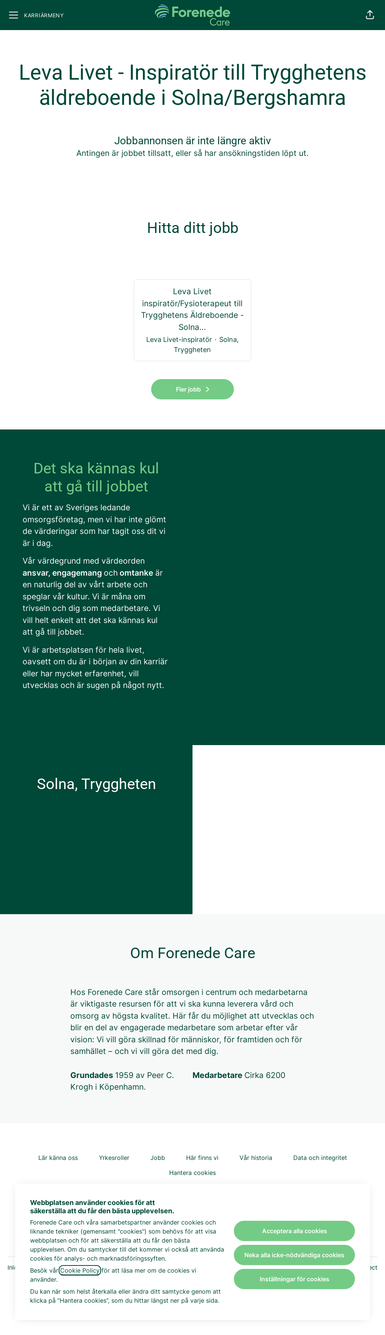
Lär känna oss (58, 1157)
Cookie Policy (80, 1270)
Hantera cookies (192, 1172)
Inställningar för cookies (294, 1279)
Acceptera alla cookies (294, 1231)
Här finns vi (202, 1157)
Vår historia (255, 1157)
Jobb (157, 1157)
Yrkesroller (114, 1157)
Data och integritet (320, 1157)
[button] (369, 15)
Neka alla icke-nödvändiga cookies (294, 1255)
